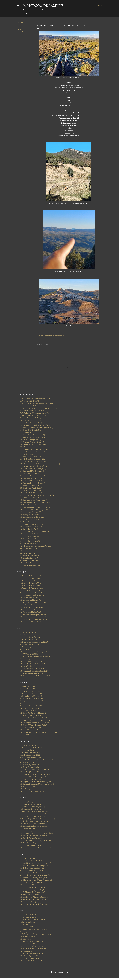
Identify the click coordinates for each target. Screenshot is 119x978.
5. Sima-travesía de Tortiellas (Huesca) (34, 811)
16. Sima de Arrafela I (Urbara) (31, 838)
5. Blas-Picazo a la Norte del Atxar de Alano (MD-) (38, 408)
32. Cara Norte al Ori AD (29, 473)
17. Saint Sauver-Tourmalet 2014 (32, 953)
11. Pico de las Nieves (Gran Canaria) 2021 (35, 769)
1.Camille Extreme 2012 (29, 632)
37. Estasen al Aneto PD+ (29, 485)
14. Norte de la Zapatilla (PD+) (31, 430)
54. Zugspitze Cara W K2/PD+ (31, 524)
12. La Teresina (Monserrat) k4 (31, 885)
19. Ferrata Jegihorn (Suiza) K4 (31, 902)
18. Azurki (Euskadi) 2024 (29, 786)
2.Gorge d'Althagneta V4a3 (30, 578)
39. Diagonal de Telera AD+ (30, 490)
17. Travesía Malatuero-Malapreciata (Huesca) (37, 840)
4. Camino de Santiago (28, 922)
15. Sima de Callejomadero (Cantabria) (34, 835)
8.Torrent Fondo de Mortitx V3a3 (32, 592)
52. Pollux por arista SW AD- (30, 519)
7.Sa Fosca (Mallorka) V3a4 (30, 590)
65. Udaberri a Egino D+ (29, 550)
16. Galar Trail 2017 (27, 666)
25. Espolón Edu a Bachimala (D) (32, 456)
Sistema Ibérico (22, 32)
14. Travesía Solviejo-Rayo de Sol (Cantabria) (36, 833)
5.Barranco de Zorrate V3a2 (30, 585)
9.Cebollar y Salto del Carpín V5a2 (32, 595)
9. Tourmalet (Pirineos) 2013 (30, 764)
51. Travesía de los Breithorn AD (32, 517)
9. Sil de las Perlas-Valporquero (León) (34, 821)
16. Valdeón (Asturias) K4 (29, 894)
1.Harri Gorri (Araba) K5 (29, 858)
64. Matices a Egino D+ (28, 548)
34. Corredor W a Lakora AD (31, 478)
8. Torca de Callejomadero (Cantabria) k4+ (35, 875)
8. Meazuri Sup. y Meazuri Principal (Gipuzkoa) (37, 818)
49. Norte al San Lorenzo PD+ (31, 512)
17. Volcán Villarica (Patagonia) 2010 (33, 725)
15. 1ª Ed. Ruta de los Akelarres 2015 (34, 948)
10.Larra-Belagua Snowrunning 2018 (33, 651)
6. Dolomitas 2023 (27, 927)
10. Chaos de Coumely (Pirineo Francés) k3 (36, 880)
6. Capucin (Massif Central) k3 (31, 870)
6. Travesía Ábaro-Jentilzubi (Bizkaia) (33, 814)
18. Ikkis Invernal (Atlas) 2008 (31, 727)
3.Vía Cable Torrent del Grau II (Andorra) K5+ (37, 863)
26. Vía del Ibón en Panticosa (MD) (33, 459)
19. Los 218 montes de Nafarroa (32, 730)
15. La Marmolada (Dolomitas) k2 (32, 892)
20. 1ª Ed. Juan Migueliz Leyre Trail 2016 (35, 676)
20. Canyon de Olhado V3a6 (30, 621)
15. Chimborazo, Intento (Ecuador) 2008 (35, 720)
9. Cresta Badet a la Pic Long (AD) (32, 418)
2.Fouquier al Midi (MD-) (29, 401)
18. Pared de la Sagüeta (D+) (30, 439)
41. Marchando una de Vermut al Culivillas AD (37, 495)
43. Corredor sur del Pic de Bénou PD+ (34, 500)
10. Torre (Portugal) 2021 (29, 767)
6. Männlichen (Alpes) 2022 (30, 757)
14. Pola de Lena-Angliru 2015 (31, 946)
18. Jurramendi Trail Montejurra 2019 (34, 671)
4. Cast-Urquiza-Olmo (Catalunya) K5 (34, 865)
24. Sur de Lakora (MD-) (29, 454)
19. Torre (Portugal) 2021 (29, 958)
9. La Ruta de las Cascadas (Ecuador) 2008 (35, 934)
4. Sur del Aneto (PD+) (28, 406)
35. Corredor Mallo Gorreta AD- (32, 480)
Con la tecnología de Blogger (59, 972)
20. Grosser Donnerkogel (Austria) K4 (34, 904)
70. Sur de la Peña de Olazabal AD (32, 563)
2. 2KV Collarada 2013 (28, 634)
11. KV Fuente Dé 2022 (29, 654)
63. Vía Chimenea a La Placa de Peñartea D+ (36, 546)
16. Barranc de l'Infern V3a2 (30, 612)
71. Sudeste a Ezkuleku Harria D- (32, 565)
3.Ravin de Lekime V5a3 (29, 580)
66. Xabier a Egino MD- (28, 553)
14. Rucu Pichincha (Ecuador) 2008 (33, 718)
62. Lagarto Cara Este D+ (29, 543)
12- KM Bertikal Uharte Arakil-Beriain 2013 (36, 656)
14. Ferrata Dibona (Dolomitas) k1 (32, 889)
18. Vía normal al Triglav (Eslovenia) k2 (34, 899)
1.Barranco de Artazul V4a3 (30, 576)
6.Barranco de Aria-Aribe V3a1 (31, 588)
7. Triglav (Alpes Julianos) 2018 (31, 701)
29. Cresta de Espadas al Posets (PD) (33, 466)
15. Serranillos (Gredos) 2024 (30, 779)
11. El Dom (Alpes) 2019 (29, 710)
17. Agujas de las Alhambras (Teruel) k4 (34, 897)
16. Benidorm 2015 (27, 951)
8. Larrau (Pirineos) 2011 (29, 762)
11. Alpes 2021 (25, 939)
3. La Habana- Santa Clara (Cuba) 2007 (34, 919)
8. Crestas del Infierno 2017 (30, 649)
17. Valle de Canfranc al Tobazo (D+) (33, 437)
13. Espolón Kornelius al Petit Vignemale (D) (36, 427)
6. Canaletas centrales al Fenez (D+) (33, 410)
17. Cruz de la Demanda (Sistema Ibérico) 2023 (37, 784)
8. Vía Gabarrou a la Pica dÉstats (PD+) (34, 415)
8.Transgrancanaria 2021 (29, 931)
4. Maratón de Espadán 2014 (30, 639)
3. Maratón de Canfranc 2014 (31, 637)
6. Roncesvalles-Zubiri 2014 (30, 644)
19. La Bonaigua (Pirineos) (29, 789)
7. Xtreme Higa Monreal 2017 (31, 647)
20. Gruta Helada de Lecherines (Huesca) (35, 847)
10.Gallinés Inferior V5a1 (29, 597)
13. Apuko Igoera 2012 (28, 659)
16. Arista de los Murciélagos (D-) (32, 435)
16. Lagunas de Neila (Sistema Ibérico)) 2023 (36, 781)
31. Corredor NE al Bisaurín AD (32, 471)
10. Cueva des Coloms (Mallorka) (32, 823)
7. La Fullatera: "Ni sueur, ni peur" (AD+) (35, 413)
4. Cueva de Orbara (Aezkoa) (30, 809)
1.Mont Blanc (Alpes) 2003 (30, 686)
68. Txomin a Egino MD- (29, 558)
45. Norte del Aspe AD (28, 505)
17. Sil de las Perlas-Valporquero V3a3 (33, 614)
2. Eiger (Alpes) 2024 (28, 689)
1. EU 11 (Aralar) (26, 802)
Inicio (26, 13)
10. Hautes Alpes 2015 (28, 936)
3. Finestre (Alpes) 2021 (29, 750)
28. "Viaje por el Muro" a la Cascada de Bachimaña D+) (40, 464)
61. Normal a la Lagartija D (30, 541)
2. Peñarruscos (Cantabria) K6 (31, 860)
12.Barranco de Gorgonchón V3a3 (33, 602)
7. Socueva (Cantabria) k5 (29, 873)
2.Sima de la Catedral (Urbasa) (31, 804)
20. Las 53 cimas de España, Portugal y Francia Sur (38, 732)
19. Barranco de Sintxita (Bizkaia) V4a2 (34, 619)
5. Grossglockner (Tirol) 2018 (31, 696)
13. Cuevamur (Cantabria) (29, 831)
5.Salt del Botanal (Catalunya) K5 (32, 868)
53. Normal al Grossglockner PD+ (32, 521)
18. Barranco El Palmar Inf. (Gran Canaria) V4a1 (37, 617)
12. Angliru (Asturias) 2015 (30, 772)
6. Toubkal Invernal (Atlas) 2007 (32, 698)
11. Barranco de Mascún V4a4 (31, 600)
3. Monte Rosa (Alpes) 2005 (30, 691)
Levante (19, 29)
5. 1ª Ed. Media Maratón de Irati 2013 (34, 642)
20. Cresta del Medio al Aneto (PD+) (33, 444)
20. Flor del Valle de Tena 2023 (31, 960)
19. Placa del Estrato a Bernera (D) (32, 442)
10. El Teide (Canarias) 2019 (30, 708)
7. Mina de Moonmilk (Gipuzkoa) (32, 816)
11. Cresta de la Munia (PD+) (31, 422)
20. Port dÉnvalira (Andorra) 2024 (32, 791)
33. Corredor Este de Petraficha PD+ (33, 476)
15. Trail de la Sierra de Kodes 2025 (33, 663)
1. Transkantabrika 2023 (29, 915)
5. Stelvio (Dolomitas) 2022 (30, 755)
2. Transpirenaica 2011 (28, 917)
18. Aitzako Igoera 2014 (29, 956)
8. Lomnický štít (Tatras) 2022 (31, 703)
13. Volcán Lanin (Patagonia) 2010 (32, 715)
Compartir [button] (20, 22)
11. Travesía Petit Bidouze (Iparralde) (33, 826)
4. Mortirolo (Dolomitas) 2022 (31, 752)
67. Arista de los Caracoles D (30, 555)
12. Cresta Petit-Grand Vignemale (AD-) (35, 425)
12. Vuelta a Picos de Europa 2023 (32, 941)
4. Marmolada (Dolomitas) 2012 (32, 693)
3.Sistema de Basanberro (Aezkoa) (32, 806)
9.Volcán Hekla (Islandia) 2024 (31, 705)
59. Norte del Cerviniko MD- (30, 536)
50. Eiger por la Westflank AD (31, 514)
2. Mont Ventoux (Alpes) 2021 (31, 747)
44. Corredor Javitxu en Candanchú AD (35, 502)
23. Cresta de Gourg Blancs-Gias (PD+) (34, 451)
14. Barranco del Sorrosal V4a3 (31, 607)
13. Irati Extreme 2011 (28, 944)
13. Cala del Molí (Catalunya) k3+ (32, 887)
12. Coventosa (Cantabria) (29, 828)
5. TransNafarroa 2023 (28, 924)
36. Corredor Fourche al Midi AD (32, 483)
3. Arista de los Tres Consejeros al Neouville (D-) (37, 403)
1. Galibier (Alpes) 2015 (29, 745)
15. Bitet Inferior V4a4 (28, 609)
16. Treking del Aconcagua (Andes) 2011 (35, 722)
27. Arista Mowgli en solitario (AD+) (33, 461)
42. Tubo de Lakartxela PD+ (30, 497)
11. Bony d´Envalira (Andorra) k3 (32, 882)
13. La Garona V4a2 (27, 605)
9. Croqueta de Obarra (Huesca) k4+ (33, 877)
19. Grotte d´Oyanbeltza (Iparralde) (33, 845)
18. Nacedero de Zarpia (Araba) (31, 843)
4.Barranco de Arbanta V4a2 (30, 583)
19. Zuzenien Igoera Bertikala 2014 (33, 673)
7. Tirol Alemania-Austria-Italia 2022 (33, 929)
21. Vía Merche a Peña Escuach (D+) (33, 447)
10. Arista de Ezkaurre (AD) (30, 420)
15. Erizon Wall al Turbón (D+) (31, 432)
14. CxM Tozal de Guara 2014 (31, 661)
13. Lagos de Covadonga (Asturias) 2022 (35, 774)
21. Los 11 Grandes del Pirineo (31, 734)
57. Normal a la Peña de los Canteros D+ (35, 531)
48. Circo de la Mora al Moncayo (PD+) (34, 509)
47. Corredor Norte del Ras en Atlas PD (35, 507)
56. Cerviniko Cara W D (29, 529)
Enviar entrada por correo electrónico (54, 335)
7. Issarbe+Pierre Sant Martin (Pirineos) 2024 (36, 760)
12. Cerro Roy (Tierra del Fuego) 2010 (34, 713)
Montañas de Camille (43, 5)
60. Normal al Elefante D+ (30, 538)
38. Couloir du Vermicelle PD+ (31, 488)
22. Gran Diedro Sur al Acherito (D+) (34, 449)
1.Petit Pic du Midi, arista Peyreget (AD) (35, 398)
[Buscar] (99, 5)
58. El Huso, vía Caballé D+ (30, 534)
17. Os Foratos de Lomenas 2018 (32, 668)
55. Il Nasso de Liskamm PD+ (31, 526)
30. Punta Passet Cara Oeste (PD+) (33, 468)
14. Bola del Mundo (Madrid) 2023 (33, 776)
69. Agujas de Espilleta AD (30, 560)
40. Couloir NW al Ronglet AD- (32, 493)
